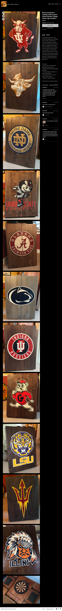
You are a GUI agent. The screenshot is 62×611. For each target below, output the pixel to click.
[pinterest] (58, 609)
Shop (49, 4)
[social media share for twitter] (3, 16)
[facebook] (56, 609)
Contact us (43, 609)
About (52, 4)
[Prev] (43, 142)
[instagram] (60, 609)
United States (49, 22)
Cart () (56, 4)
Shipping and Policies (50, 609)
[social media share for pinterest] (3, 19)
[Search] (60, 4)
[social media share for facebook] (3, 12)
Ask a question (44, 29)
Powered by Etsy (13, 609)
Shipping (48, 34)
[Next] (57, 142)
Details (43, 34)
